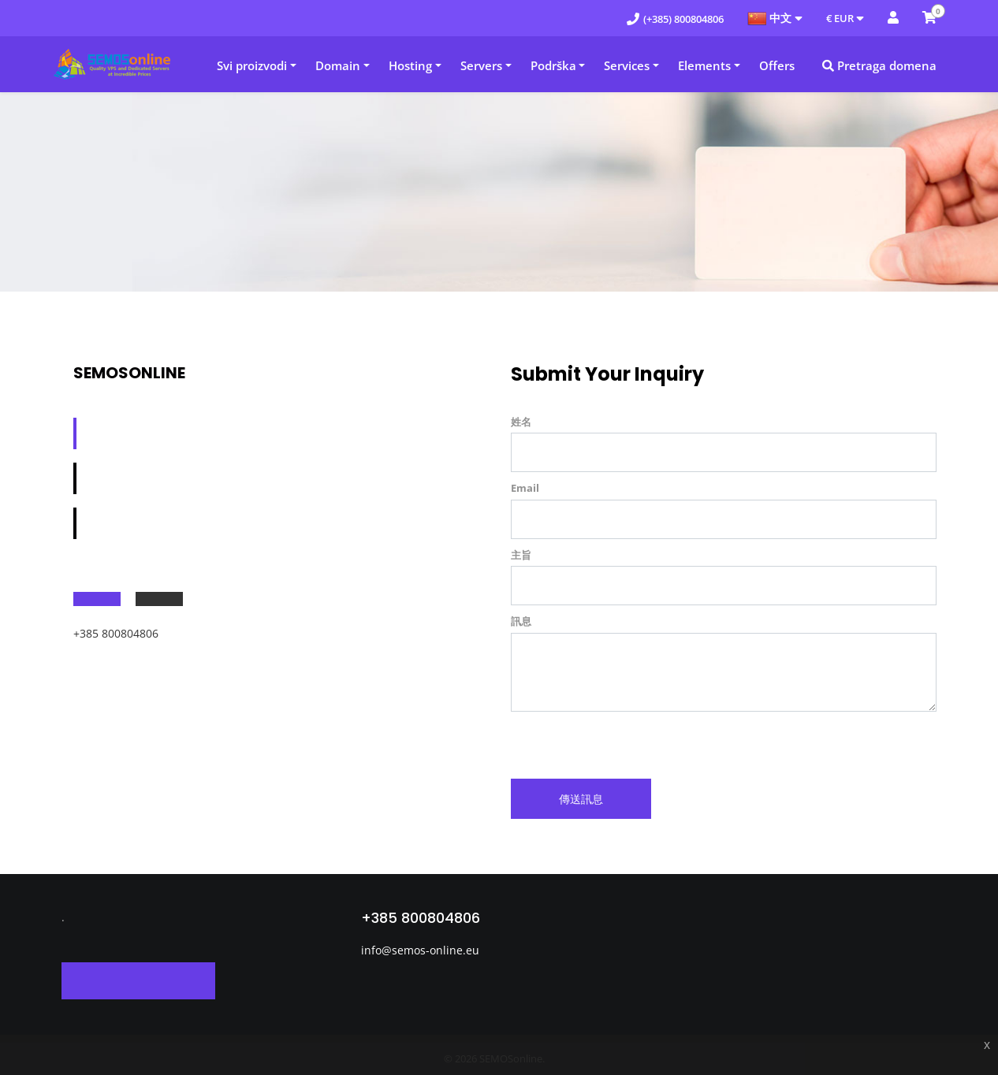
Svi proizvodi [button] (252, 65)
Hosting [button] (410, 65)
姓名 (521, 422)
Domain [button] (337, 65)
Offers (777, 65)
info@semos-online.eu (420, 950)
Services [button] (627, 65)
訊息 (521, 621)
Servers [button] (481, 65)
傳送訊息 (581, 798)
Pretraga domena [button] (879, 65)
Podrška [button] (553, 65)
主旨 (521, 555)
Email (525, 488)
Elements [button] (704, 65)
